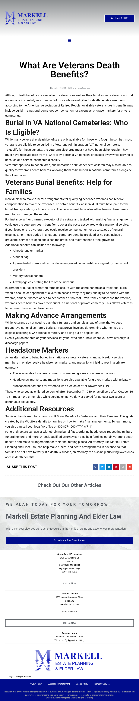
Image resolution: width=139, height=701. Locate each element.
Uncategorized (84, 88)
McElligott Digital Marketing (82, 698)
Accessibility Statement (59, 684)
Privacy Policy (35, 684)
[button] (69, 40)
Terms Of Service (102, 684)
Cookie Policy (82, 684)
